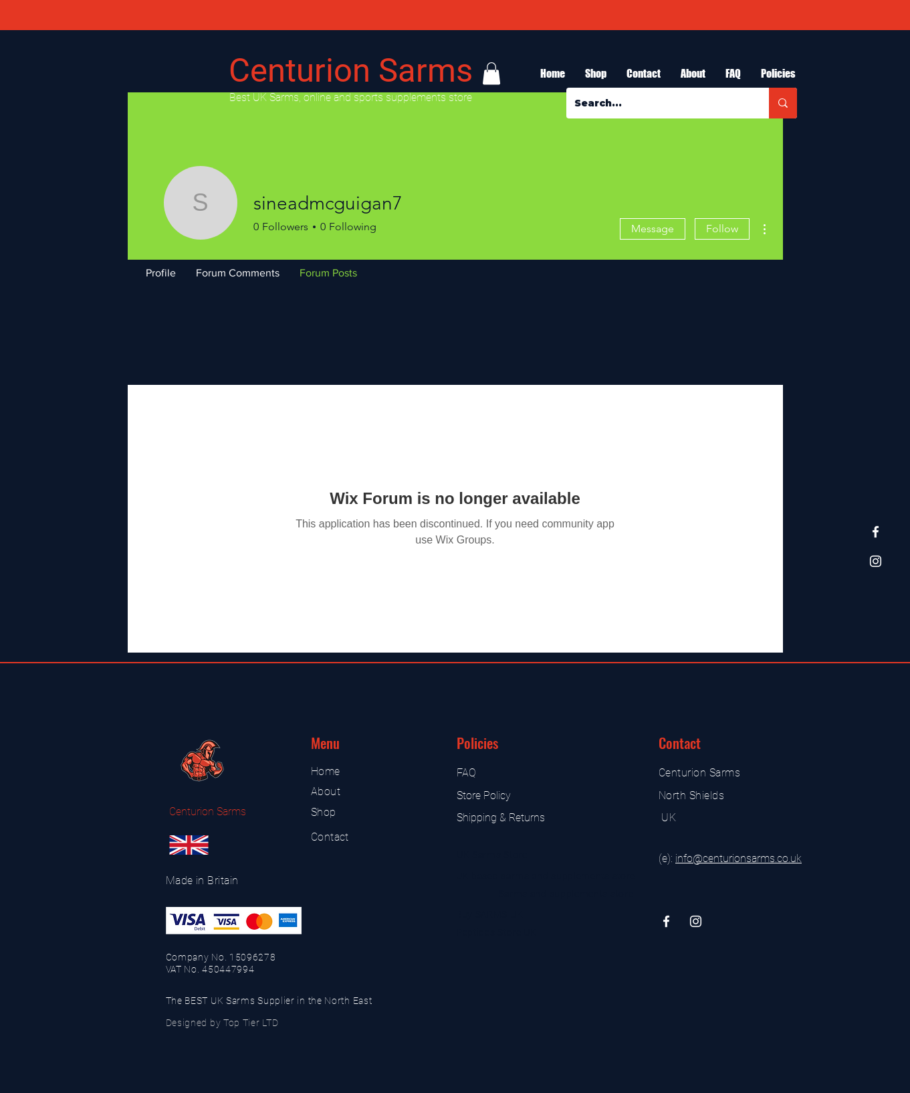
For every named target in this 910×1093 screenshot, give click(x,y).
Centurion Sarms (351, 71)
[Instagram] (875, 561)
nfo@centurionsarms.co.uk (739, 858)
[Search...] (657, 103)
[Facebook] (875, 531)
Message (652, 228)
